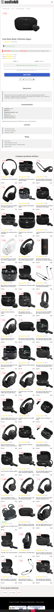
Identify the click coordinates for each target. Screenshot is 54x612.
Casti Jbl (28, 8)
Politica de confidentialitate (27, 602)
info (16, 182)
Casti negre (12, 592)
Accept (33, 610)
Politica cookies (40, 602)
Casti (13, 8)
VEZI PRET (27, 75)
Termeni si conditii (14, 602)
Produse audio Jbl (20, 8)
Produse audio (6, 8)
